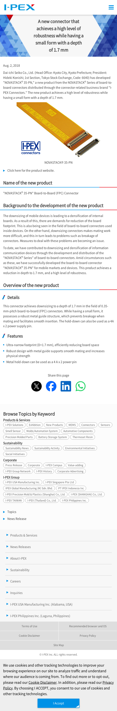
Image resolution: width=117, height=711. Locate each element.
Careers (15, 581)
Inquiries (16, 593)
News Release (16, 518)
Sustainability (19, 570)
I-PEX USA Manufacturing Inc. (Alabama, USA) (41, 604)
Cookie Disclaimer (43, 682)
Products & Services (23, 535)
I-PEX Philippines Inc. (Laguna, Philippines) (40, 616)
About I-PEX (18, 558)
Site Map (58, 645)
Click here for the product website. (31, 170)
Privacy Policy (88, 635)
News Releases (20, 547)
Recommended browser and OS (88, 626)
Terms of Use (29, 626)
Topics (11, 511)
